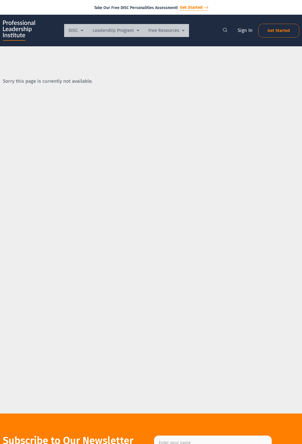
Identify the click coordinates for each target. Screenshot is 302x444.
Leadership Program (116, 30)
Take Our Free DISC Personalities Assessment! (136, 7)
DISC (74, 30)
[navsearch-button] (225, 30)
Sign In (245, 30)
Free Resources (169, 30)
